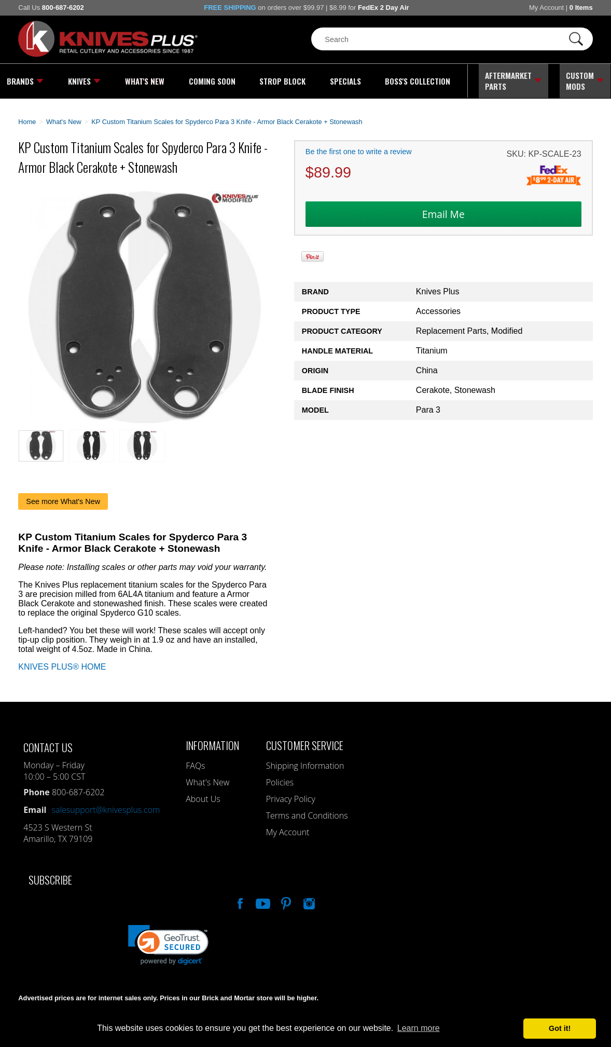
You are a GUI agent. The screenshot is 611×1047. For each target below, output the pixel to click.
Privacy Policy (290, 797)
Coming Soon (210, 80)
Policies (280, 780)
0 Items (581, 7)
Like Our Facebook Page (239, 900)
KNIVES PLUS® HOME (62, 665)
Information (212, 744)
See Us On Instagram (308, 900)
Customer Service (304, 744)
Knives (84, 80)
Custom (585, 80)
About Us (203, 797)
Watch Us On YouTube (262, 900)
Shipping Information (305, 764)
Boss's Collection (415, 80)
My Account (546, 7)
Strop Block (281, 80)
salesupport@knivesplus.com (105, 808)
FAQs (195, 764)
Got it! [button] (560, 1028)
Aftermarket (513, 80)
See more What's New (63, 500)
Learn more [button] (418, 1028)
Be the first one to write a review (359, 150)
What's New (144, 80)
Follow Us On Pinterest (285, 900)
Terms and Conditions (307, 814)
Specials (343, 80)
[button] (168, 943)
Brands (25, 80)
